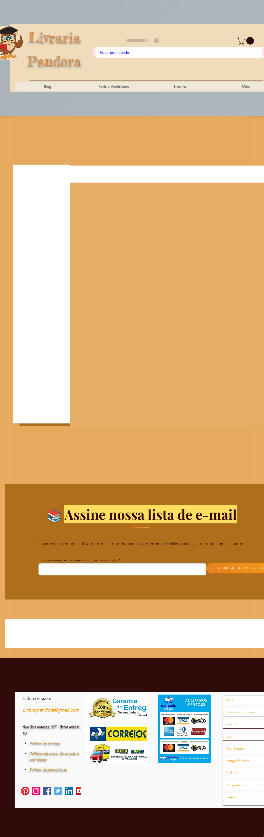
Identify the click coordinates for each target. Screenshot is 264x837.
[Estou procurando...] (179, 53)
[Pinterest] (25, 791)
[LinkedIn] (69, 791)
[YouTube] (80, 791)
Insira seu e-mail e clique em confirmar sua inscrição (78, 560)
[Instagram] (36, 791)
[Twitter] (58, 791)
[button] (246, 40)
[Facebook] (47, 791)
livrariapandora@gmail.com (51, 710)
